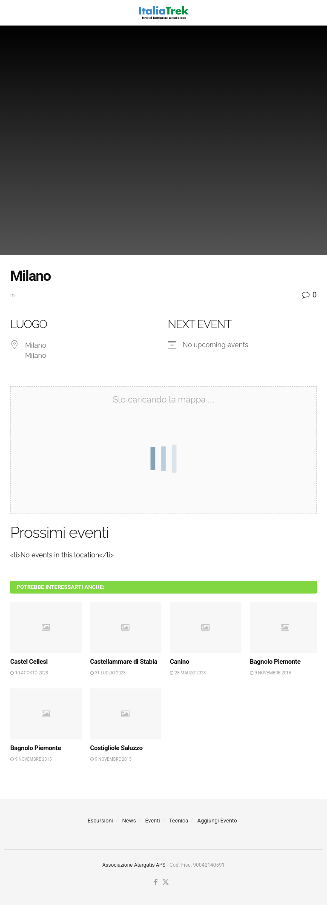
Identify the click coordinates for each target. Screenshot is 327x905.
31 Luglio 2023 (108, 673)
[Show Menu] (14, 13)
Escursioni (100, 820)
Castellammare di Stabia (124, 661)
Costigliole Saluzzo (116, 748)
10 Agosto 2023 (29, 673)
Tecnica (178, 820)
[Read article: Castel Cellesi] (46, 627)
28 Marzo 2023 (188, 673)
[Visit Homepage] (163, 12)
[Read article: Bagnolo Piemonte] (285, 627)
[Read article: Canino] (205, 627)
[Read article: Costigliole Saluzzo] (126, 713)
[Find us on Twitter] (165, 883)
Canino (179, 661)
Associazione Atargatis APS (133, 865)
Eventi (152, 820)
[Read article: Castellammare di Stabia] (126, 627)
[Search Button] (312, 13)
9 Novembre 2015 (270, 673)
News (129, 820)
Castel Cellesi (29, 661)
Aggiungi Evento (217, 820)
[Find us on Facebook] (156, 883)
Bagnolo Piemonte (275, 661)
